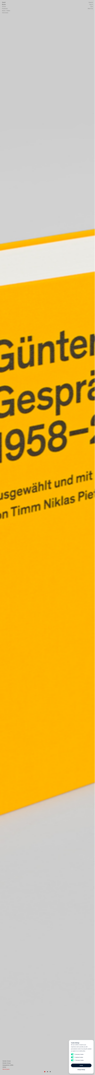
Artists (4, 6)
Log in (91, 4)
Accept (81, 1065)
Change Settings (81, 1069)
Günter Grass (6, 1063)
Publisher (5, 8)
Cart (91, 6)
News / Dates (6, 10)
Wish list (90, 8)
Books (4, 4)
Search (91, 2)
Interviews (5, 12)
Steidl (3, 2)
